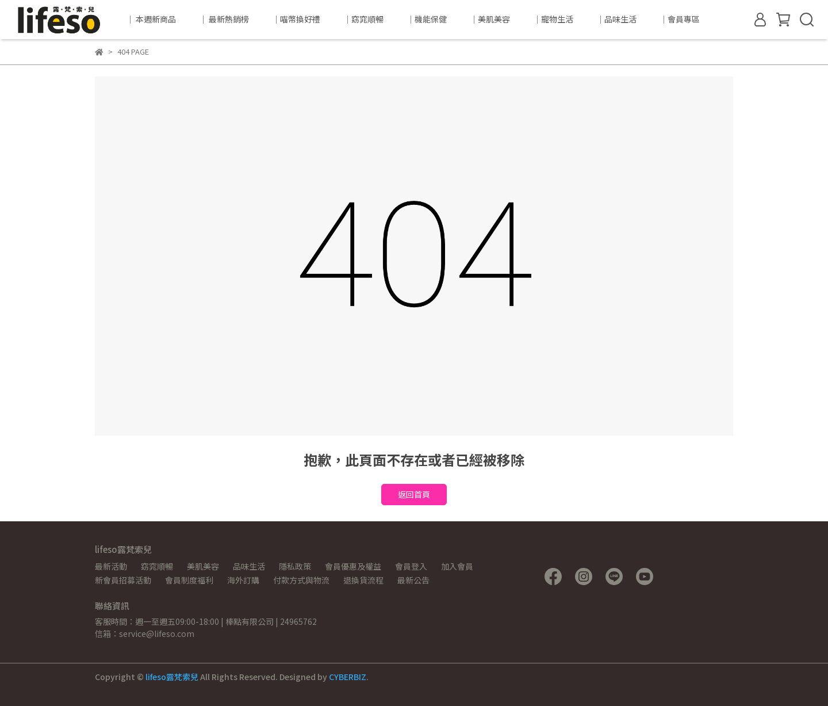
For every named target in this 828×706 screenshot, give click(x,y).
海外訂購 (243, 580)
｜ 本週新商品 (151, 19)
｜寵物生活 (553, 19)
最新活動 (111, 566)
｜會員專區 (680, 19)
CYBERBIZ (347, 676)
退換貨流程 (363, 580)
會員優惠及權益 (353, 566)
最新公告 (413, 580)
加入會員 (457, 566)
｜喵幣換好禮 (296, 19)
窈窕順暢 (157, 566)
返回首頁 (414, 494)
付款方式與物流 (301, 580)
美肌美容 (203, 566)
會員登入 (411, 566)
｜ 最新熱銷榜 (224, 19)
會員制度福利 (189, 580)
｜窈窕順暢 (363, 19)
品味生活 (249, 566)
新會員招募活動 (123, 580)
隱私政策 (295, 566)
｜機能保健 (427, 19)
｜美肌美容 (490, 19)
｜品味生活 (616, 19)
